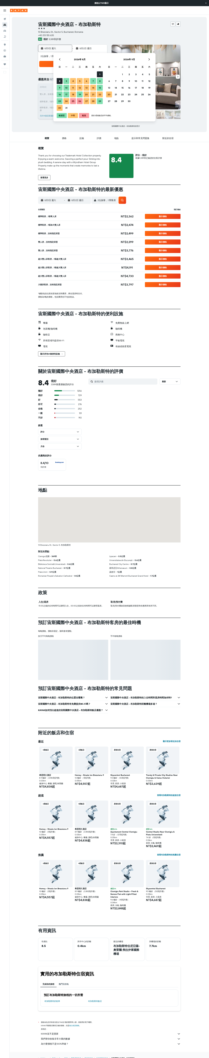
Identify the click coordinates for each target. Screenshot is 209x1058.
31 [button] (66, 107)
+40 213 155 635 (46, 35)
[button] (206, 3)
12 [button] (80, 87)
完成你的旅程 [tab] (48, 984)
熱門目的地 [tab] (64, 984)
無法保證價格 (74, 1025)
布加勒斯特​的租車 (52, 1001)
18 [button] (73, 94)
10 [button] (66, 87)
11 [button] (73, 87)
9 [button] (59, 87)
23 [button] (59, 101)
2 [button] (59, 81)
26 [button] (79, 101)
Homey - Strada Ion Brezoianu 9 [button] (89, 775)
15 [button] (100, 87)
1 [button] (99, 74)
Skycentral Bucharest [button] (120, 775)
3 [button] (66, 81)
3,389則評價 (55, 39)
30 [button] (59, 107)
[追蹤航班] (4, 50)
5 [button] (79, 81)
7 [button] (93, 81)
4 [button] (73, 81)
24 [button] (66, 101)
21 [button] (93, 94)
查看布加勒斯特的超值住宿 (169, 795)
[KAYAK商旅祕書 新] (4, 56)
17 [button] (66, 94)
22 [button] (100, 94)
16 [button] (60, 94)
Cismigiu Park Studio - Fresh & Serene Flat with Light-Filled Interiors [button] (124, 894)
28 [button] (93, 101)
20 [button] (86, 94)
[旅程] (4, 64)
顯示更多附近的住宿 (172, 741)
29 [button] (100, 101)
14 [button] (93, 87)
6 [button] (86, 81)
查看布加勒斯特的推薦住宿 (169, 854)
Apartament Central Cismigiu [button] (123, 832)
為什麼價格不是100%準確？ (111, 1044)
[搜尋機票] (4, 19)
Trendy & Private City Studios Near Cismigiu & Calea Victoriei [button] (162, 776)
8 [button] (100, 81)
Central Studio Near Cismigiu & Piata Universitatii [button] (160, 833)
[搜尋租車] (4, 31)
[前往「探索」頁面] (4, 44)
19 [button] (80, 94)
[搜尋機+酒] (4, 36)
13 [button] (86, 87)
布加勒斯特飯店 (95, 1001)
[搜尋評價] (125, 381)
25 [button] (73, 101)
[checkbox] (52, 465)
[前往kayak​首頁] (19, 10)
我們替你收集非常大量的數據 (111, 1039)
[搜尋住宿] (4, 25)
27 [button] (86, 101)
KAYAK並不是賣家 (111, 1034)
